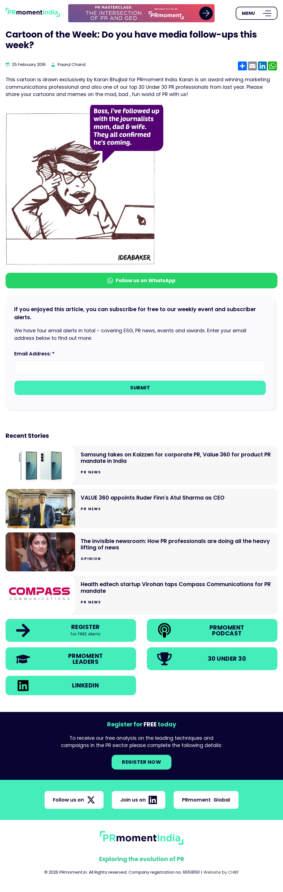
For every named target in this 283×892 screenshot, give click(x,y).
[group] (141, 13)
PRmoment (206, 799)
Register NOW (141, 762)
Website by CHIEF (221, 872)
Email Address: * (34, 353)
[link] (141, 13)
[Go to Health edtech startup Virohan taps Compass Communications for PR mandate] (141, 595)
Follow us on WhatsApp (141, 280)
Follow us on (74, 800)
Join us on (138, 800)
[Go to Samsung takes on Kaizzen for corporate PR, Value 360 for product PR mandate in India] (141, 465)
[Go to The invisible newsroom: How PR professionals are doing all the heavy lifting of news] (141, 552)
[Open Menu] (256, 13)
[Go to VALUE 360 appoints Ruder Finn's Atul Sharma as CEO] (141, 508)
